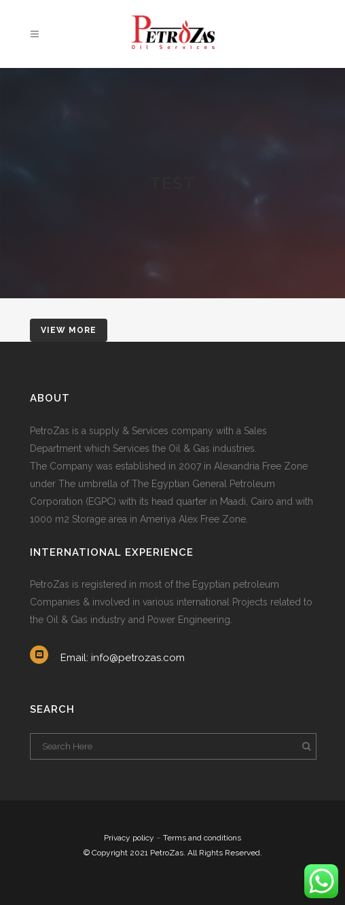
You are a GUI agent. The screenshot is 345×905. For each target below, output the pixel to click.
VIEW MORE (68, 330)
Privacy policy (129, 837)
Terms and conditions (202, 837)
